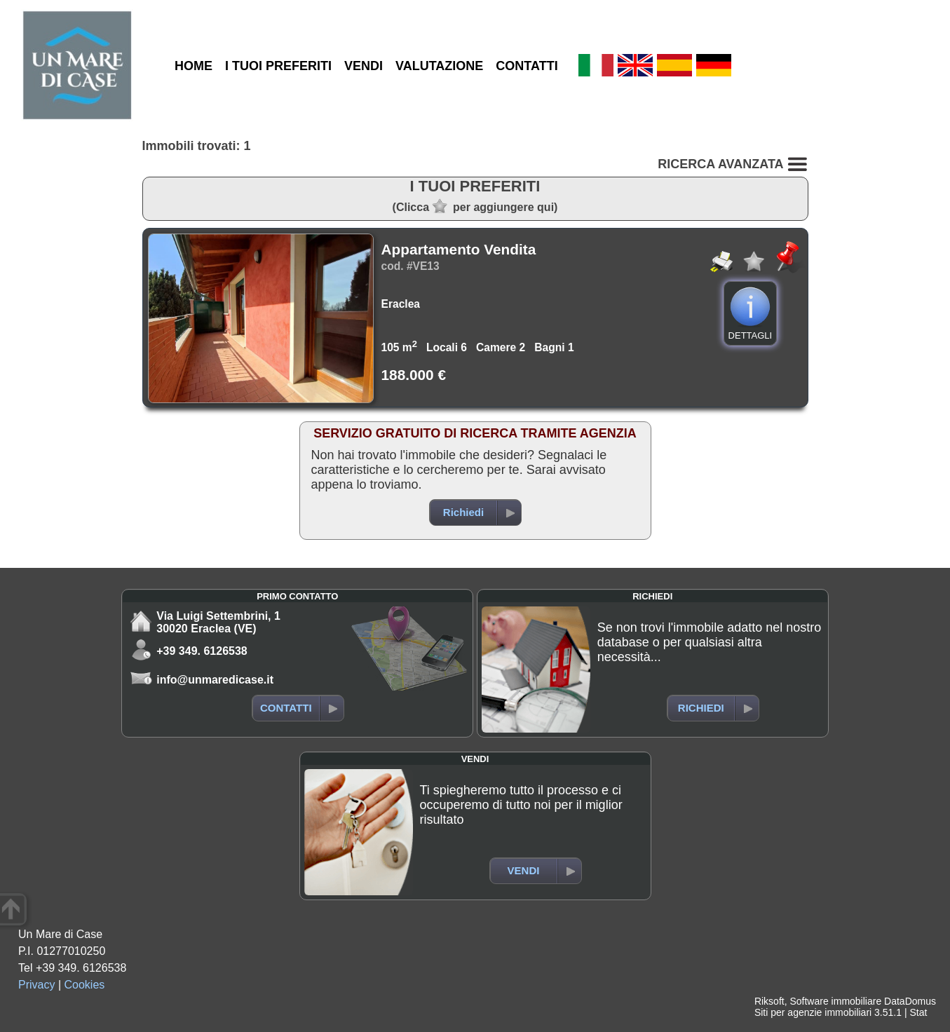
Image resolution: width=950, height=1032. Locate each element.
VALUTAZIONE (439, 66)
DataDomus (910, 1001)
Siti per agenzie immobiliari (812, 1012)
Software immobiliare (835, 1001)
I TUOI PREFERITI (278, 66)
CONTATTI (526, 66)
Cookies (85, 985)
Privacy (36, 985)
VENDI (363, 66)
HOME (193, 66)
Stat (918, 1012)
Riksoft (769, 1001)
